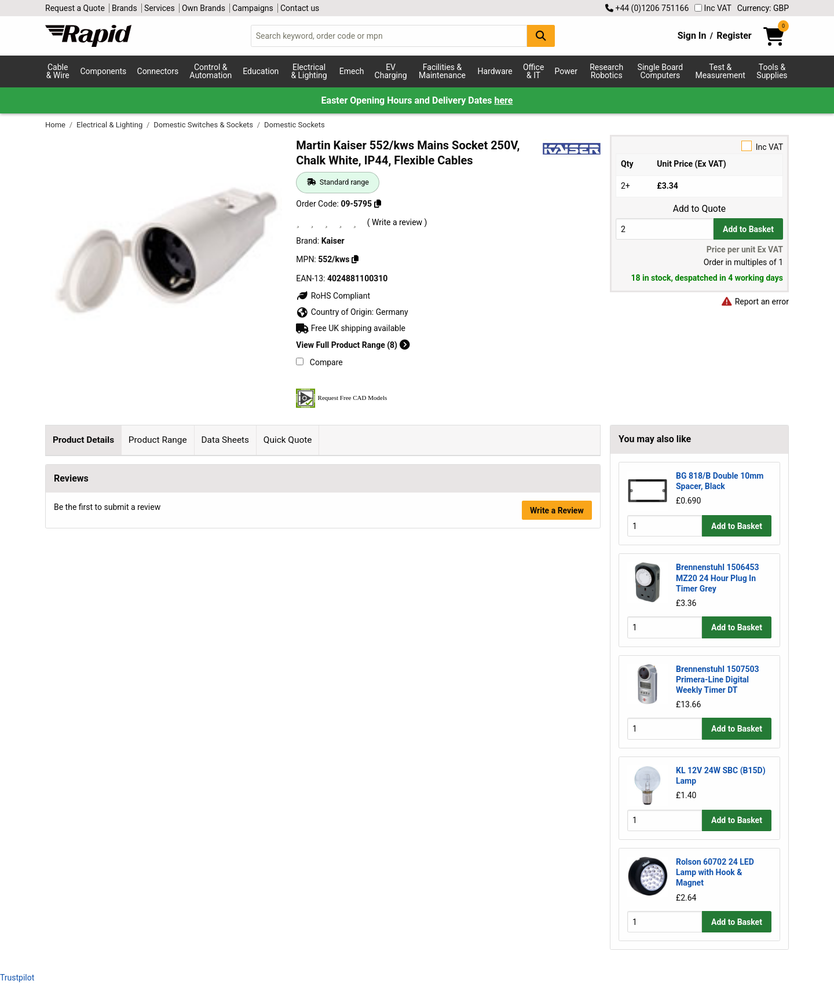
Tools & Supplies (771, 71)
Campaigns (252, 8)
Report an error (754, 301)
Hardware (495, 71)
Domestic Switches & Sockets (204, 124)
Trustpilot (17, 977)
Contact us (299, 8)
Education (261, 71)
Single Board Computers (660, 71)
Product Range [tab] (158, 440)
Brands (124, 8)
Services (159, 8)
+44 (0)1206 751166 (647, 8)
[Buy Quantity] (665, 229)
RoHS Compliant (333, 295)
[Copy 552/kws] (355, 259)
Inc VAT (712, 8)
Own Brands (203, 8)
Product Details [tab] (83, 440)
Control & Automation (210, 71)
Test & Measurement (720, 71)
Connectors (158, 71)
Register (733, 35)
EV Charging (391, 71)
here (503, 100)
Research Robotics (606, 71)
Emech (351, 71)
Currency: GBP (763, 8)
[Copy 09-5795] (377, 204)
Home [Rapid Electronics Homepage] (56, 124)
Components (103, 71)
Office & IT (533, 71)
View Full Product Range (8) (352, 345)
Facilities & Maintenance (442, 71)
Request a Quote (75, 8)
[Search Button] (541, 35)
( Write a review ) (397, 222)
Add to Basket (748, 229)
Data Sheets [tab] (225, 440)
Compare (319, 362)
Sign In (692, 35)
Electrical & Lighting (309, 71)
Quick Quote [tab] (288, 440)
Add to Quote (699, 209)
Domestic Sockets (294, 124)
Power (566, 71)
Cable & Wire (58, 71)
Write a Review (557, 669)
